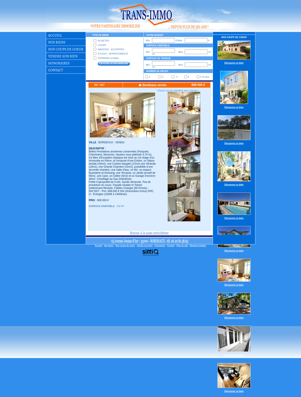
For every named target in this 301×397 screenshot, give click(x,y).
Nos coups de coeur (66, 49)
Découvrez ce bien (234, 63)
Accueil (55, 35)
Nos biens (56, 42)
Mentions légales (198, 245)
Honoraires (59, 63)
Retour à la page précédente (149, 233)
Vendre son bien (63, 56)
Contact (55, 70)
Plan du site (182, 245)
